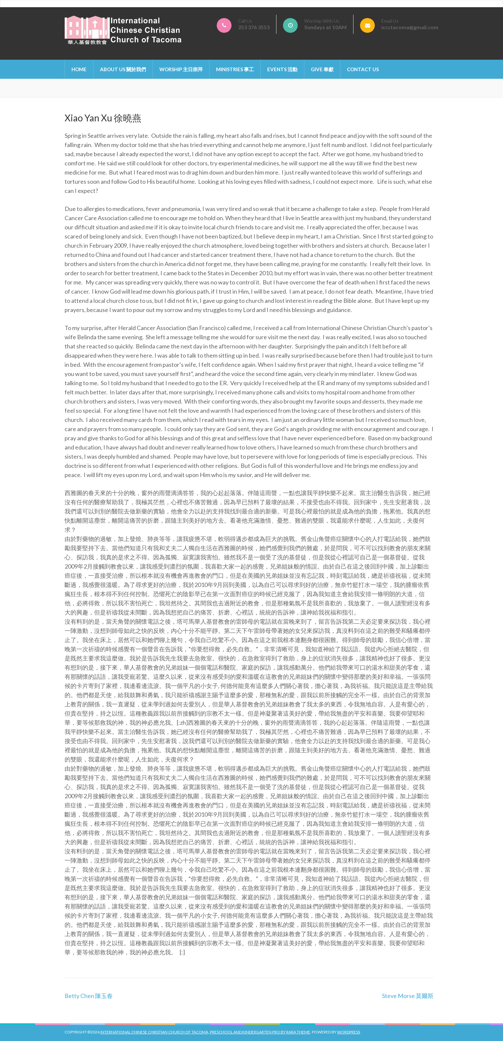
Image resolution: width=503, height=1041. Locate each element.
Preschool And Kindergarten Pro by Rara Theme (259, 1032)
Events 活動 (282, 69)
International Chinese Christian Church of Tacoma (154, 1032)
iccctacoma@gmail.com (409, 27)
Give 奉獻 (322, 69)
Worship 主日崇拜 (181, 69)
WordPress (348, 1032)
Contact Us (363, 69)
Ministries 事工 (235, 69)
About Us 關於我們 (123, 69)
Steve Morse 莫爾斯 (407, 995)
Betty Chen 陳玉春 (89, 995)
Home (79, 69)
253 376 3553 (254, 27)
